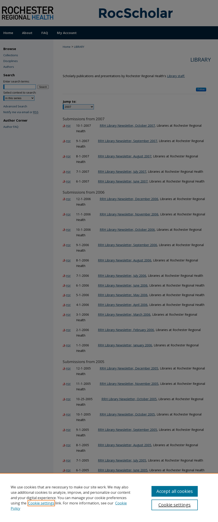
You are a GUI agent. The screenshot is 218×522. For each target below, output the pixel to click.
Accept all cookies (174, 491)
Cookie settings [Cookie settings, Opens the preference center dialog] (174, 505)
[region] (109, 497)
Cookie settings (41, 503)
